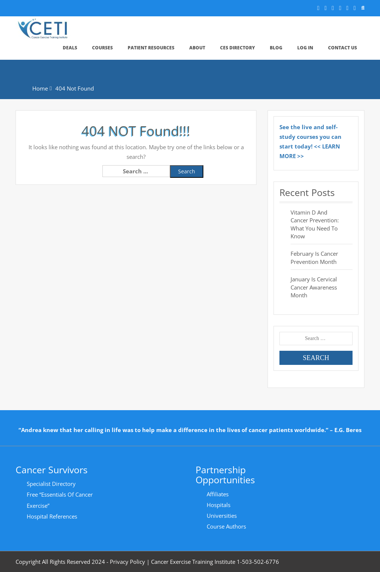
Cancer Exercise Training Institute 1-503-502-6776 (215, 561)
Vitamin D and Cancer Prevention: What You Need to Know (315, 224)
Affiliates (218, 494)
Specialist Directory (51, 483)
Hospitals (218, 505)
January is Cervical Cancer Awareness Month (314, 287)
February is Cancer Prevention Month (314, 257)
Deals (70, 48)
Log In (305, 48)
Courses (102, 48)
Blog (276, 48)
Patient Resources (151, 48)
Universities (222, 515)
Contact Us (342, 48)
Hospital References (52, 516)
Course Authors (226, 526)
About (197, 48)
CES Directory (237, 48)
